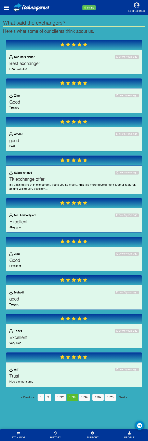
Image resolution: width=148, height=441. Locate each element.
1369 (98, 397)
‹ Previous (28, 397)
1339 (84, 397)
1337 (60, 397)
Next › (123, 397)
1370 (110, 397)
